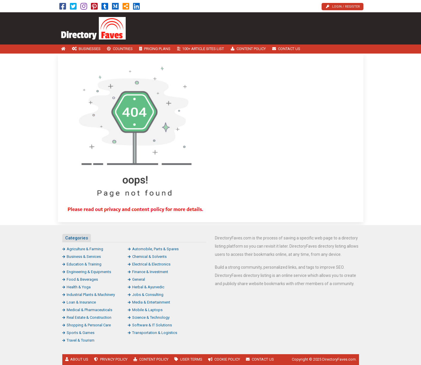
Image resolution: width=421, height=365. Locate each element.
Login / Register (343, 6)
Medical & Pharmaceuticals (89, 310)
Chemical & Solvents (149, 256)
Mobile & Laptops (147, 310)
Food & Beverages (82, 279)
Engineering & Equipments (89, 272)
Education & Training (84, 264)
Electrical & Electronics (151, 264)
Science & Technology (151, 317)
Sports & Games (80, 332)
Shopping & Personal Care (89, 325)
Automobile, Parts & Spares (155, 249)
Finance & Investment (150, 272)
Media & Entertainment (151, 302)
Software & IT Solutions (152, 325)
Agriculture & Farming (85, 249)
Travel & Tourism (80, 340)
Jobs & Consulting (147, 294)
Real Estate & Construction (89, 317)
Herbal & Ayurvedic (148, 287)
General (138, 279)
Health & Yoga (79, 287)
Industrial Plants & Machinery (91, 294)
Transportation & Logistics (154, 332)
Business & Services (84, 256)
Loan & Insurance (81, 302)
